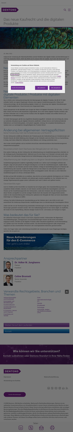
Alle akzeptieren (55, 87)
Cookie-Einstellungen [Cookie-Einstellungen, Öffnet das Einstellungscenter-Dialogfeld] (18, 87)
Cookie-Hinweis (15, 74)
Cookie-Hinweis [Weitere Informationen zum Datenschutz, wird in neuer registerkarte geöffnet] (19, 82)
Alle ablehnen (41, 87)
